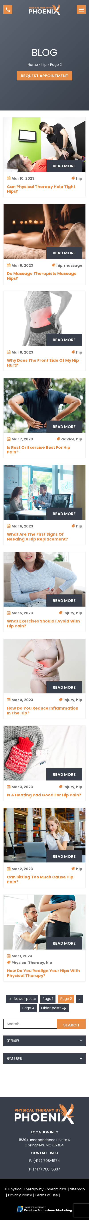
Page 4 (28, 1008)
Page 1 (47, 998)
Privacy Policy (20, 1195)
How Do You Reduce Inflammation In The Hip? (42, 711)
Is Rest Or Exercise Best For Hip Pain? (38, 450)
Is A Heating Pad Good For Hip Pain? (44, 795)
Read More (64, 166)
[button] (7, 9)
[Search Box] (44, 1024)
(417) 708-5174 (46, 1160)
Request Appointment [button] (44, 75)
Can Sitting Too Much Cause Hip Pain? (40, 879)
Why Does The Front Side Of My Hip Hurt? (43, 363)
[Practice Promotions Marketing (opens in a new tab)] (48, 1210)
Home (33, 64)
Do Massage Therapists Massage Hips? (42, 276)
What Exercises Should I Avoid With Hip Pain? (43, 623)
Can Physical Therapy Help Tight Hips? (41, 189)
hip (44, 64)
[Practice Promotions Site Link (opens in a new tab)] (20, 1209)
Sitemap (77, 1189)
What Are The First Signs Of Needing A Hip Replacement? (37, 537)
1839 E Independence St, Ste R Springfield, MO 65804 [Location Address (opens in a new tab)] (44, 1142)
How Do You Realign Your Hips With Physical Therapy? (43, 973)
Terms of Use (46, 1195)
